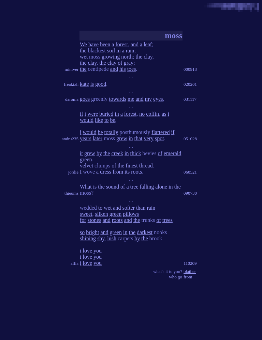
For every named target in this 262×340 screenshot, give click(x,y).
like (99, 120)
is (92, 84)
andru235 (70, 138)
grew (121, 138)
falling (147, 187)
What (86, 187)
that (138, 138)
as (164, 114)
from (118, 172)
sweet (86, 214)
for (83, 220)
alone (161, 187)
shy (100, 238)
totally (111, 132)
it (81, 153)
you (97, 251)
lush (111, 238)
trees (167, 220)
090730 (190, 193)
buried (106, 114)
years (85, 138)
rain (130, 50)
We (83, 44)
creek (117, 153)
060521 (190, 172)
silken (101, 214)
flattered (160, 132)
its (127, 172)
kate (84, 84)
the (83, 50)
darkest (144, 232)
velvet (86, 165)
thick (135, 153)
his (122, 69)
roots (136, 172)
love (87, 251)
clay (148, 57)
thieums (71, 193)
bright (92, 232)
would (86, 120)
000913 (190, 69)
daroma (71, 99)
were (92, 114)
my (148, 99)
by (99, 153)
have (93, 44)
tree (134, 187)
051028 (190, 138)
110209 (190, 263)
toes (131, 69)
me (131, 99)
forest (121, 44)
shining (88, 238)
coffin (152, 114)
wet (84, 57)
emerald (172, 153)
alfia (74, 263)
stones (94, 220)
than (141, 208)
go (180, 276)
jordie (73, 172)
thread (146, 165)
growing (111, 57)
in (118, 50)
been (105, 44)
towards (117, 99)
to (106, 120)
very (149, 138)
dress (105, 172)
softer (128, 208)
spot (159, 138)
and (135, 44)
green (86, 159)
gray (128, 63)
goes (85, 99)
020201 (190, 84)
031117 (190, 99)
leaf (148, 44)
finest (132, 165)
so (82, 232)
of (120, 63)
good (100, 84)
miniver (71, 69)
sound (112, 187)
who (172, 276)
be (112, 120)
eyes (158, 99)
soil (111, 50)
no (142, 114)
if (81, 114)
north (127, 57)
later (97, 138)
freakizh (71, 84)
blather (190, 271)
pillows (131, 214)
